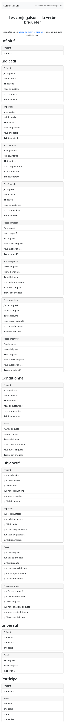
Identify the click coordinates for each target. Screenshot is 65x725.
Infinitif (8, 40)
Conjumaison (11, 5)
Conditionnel (13, 378)
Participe (9, 678)
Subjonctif (11, 462)
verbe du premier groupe (31, 32)
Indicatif (9, 61)
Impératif (10, 625)
